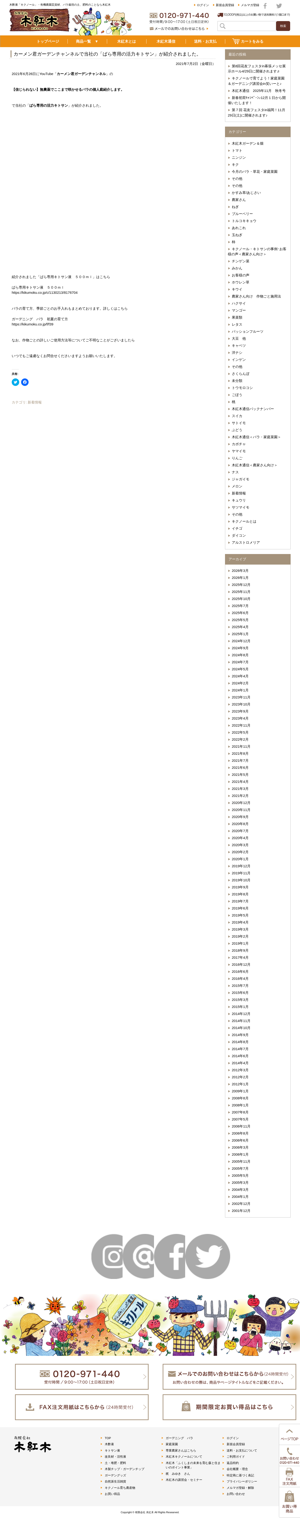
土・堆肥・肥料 (115, 1463)
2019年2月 (240, 936)
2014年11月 (241, 1021)
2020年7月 (240, 831)
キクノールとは (244, 521)
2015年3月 (240, 1000)
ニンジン (239, 157)
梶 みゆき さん (178, 1473)
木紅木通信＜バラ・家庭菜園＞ (256, 437)
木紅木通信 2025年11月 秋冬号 (259, 91)
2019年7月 (240, 901)
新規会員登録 (225, 5)
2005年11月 (241, 1161)
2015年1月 (240, 1007)
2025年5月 (240, 620)
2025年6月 (240, 613)
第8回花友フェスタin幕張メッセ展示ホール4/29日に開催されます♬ (257, 68)
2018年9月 (240, 950)
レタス (237, 324)
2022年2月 (240, 739)
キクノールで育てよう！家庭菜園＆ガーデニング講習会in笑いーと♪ (256, 81)
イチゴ (237, 528)
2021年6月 (240, 767)
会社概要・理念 (237, 1469)
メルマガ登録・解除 (240, 1488)
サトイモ (239, 423)
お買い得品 (112, 1494)
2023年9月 (240, 711)
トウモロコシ (242, 388)
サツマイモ (240, 507)
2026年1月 (240, 578)
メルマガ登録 (250, 5)
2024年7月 (240, 662)
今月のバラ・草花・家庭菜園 (255, 171)
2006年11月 (241, 1126)
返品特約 (233, 1463)
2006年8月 (240, 1133)
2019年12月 (241, 866)
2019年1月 (240, 943)
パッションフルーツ (247, 331)
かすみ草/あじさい (246, 193)
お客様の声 (240, 275)
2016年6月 (240, 971)
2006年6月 (240, 1140)
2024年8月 (240, 655)
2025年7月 (240, 606)
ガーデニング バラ (179, 1438)
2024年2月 (240, 683)
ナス (235, 472)
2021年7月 (240, 760)
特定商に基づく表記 (240, 1475)
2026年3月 (240, 571)
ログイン (203, 5)
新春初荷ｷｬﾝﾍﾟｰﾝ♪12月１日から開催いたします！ (257, 100)
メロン (237, 486)
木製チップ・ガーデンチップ (124, 1469)
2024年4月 (240, 676)
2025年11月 (241, 592)
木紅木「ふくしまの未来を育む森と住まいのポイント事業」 (193, 1465)
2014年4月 (240, 1063)
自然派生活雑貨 (115, 1481)
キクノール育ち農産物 (120, 1488)
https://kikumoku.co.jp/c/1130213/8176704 (45, 292)
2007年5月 (240, 1119)
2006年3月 (240, 1147)
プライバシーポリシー (242, 1481)
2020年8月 (240, 824)
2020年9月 (240, 817)
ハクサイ (239, 303)
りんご (237, 458)
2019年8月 (240, 894)
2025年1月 (240, 634)
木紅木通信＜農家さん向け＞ (255, 465)
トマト (237, 150)
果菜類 (237, 317)
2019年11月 (241, 873)
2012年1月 (240, 1084)
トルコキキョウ (244, 221)
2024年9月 (240, 648)
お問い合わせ (236, 1494)
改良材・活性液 (115, 1456)
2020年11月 (241, 810)
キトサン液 (112, 1450)
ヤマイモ (239, 451)
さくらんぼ (240, 374)
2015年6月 (240, 993)
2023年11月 (241, 697)
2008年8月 (240, 1098)
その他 (237, 179)
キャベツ (239, 345)
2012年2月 (240, 1077)
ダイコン (239, 535)
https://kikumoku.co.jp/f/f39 (32, 324)
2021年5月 (240, 775)
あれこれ (239, 228)
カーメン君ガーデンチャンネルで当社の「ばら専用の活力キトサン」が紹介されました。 (107, 54)
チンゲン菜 (240, 261)
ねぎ (235, 207)
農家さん (239, 200)
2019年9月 (240, 887)
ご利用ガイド (236, 1456)
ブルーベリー (242, 214)
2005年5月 (240, 1175)
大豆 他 (239, 338)
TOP (108, 1438)
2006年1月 (240, 1154)
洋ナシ (237, 353)
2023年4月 (240, 718)
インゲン (239, 360)
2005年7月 (240, 1168)
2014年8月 (240, 1042)
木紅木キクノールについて (184, 1456)
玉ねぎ (237, 235)
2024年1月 (240, 690)
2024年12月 (241, 641)
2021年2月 (240, 796)
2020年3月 (240, 845)
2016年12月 (241, 964)
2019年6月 (240, 908)
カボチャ (239, 444)
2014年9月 (240, 1035)
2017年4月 (240, 957)
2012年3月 (240, 1070)
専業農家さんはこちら (181, 1450)
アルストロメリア (246, 542)
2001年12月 (241, 1211)
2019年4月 (240, 922)
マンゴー (239, 310)
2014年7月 (240, 1049)
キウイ (237, 289)
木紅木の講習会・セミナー (184, 1480)
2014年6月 (240, 1056)
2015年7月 (240, 986)
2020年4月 (240, 838)
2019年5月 (240, 915)
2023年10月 (241, 704)
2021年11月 (241, 746)
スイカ (237, 416)
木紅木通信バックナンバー (253, 409)
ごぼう (237, 395)
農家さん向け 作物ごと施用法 (256, 296)
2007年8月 (240, 1112)
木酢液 (109, 1444)
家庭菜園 (172, 1444)
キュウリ (239, 500)
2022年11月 (241, 725)
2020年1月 (240, 859)
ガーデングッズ (115, 1475)
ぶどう (237, 430)
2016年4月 (240, 979)
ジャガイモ (240, 479)
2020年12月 (241, 803)
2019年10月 (241, 880)
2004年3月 (240, 1190)
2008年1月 (240, 1105)
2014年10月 (241, 1028)
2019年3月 (240, 929)
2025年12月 (241, 585)
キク (235, 164)
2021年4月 (240, 782)
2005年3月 (240, 1182)
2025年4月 (240, 627)
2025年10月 (241, 599)
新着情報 (35, 402)
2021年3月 (240, 789)
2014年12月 (241, 1014)
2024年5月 (240, 669)
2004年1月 (240, 1197)
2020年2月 (240, 852)
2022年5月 (240, 732)
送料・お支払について (242, 1450)
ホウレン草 (240, 282)
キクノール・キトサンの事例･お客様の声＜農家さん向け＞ (257, 251)
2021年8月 (240, 753)
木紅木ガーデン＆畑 (247, 143)
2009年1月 (240, 1091)
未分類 (237, 381)
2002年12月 (241, 1204)
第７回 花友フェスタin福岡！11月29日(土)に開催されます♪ (256, 112)
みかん (237, 268)
